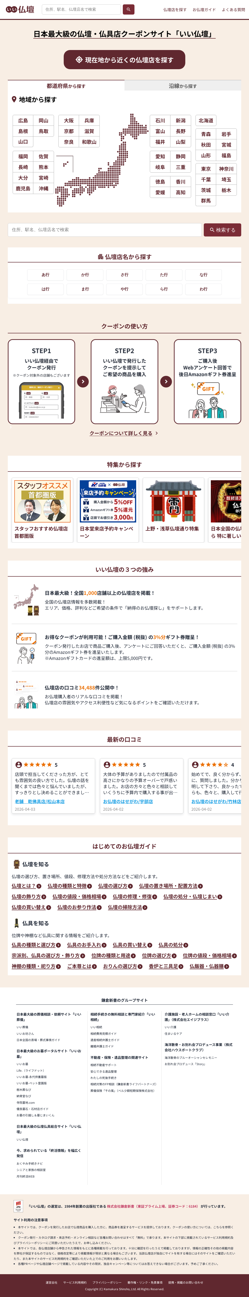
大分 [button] (23, 177)
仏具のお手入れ (84, 945)
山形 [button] (206, 155)
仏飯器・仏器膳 (207, 966)
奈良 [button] (69, 141)
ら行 (164, 289)
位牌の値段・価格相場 (207, 956)
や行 (124, 289)
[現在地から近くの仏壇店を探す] (124, 59)
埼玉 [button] (226, 179)
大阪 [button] (69, 120)
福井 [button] (160, 141)
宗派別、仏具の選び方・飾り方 (46, 956)
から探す (66, 85)
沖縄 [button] (43, 188)
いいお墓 (22, 1064)
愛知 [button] (160, 156)
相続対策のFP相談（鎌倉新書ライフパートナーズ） (124, 1084)
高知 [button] (181, 192)
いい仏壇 (22, 1139)
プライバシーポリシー (107, 1282)
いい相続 (96, 1027)
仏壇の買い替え (29, 907)
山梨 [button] (181, 141)
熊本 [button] (43, 166)
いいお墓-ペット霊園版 (32, 1083)
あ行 (45, 275)
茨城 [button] (206, 190)
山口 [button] (23, 141)
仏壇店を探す (175, 9)
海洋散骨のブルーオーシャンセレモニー (191, 1057)
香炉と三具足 (163, 966)
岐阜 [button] (160, 166)
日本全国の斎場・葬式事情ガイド (38, 1040)
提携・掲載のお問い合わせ (185, 1282)
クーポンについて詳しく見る (120, 433)
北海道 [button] (206, 120)
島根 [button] (23, 131)
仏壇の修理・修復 (132, 897)
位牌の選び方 (156, 956)
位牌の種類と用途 (110, 956)
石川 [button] (160, 120)
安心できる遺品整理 (103, 1071)
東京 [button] (206, 168)
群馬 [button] (206, 200)
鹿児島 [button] (23, 188)
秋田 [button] (206, 144)
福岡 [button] (23, 156)
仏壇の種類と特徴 (67, 886)
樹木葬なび (24, 1089)
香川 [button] (181, 181)
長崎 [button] (23, 166)
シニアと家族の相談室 (31, 1170)
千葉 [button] (206, 179)
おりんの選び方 (120, 966)
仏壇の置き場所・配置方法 (168, 886)
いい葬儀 (22, 1027)
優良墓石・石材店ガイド (33, 1109)
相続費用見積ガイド (103, 1033)
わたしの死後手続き (103, 1078)
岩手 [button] (226, 133)
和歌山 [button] (89, 141)
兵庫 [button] (89, 120)
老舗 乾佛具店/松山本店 (40, 801)
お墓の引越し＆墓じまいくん (35, 1115)
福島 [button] (226, 155)
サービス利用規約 (75, 1282)
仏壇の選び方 (112, 886)
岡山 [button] (43, 120)
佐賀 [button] (43, 156)
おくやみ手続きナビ (30, 1163)
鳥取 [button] (43, 131)
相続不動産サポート (103, 1065)
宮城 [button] (226, 144)
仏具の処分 (171, 945)
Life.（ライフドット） (31, 1070)
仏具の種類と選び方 (33, 945)
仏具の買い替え (130, 945)
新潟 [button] (181, 120)
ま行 (85, 289)
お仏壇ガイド (204, 9)
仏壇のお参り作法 (76, 907)
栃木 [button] (226, 190)
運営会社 (51, 1282)
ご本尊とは (79, 966)
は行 (45, 289)
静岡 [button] (181, 156)
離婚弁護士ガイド (102, 1046)
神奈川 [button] (226, 168)
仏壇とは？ (24, 886)
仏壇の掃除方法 (125, 907)
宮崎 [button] (43, 177)
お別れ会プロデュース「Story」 (186, 1064)
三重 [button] (181, 166)
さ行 (124, 275)
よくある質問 (233, 9)
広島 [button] (23, 120)
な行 (203, 275)
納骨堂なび (24, 1096)
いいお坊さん (25, 1033)
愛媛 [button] (160, 192)
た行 (164, 275)
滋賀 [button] (89, 131)
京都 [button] (69, 131)
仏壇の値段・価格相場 (77, 897)
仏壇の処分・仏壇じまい (190, 897)
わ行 (203, 289)
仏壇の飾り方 (26, 897)
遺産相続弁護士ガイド (105, 1040)
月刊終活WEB (26, 1176)
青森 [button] (206, 133)
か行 (85, 275)
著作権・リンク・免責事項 (144, 1282)
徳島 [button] (160, 181)
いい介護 (170, 1027)
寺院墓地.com (26, 1102)
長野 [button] (181, 131)
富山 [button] (160, 131)
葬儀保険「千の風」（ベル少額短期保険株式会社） (123, 1090)
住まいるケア (173, 1033)
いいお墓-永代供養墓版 (32, 1077)
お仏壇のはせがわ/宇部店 (128, 801)
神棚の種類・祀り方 (33, 966)
